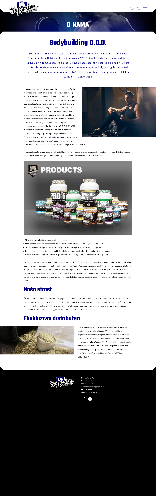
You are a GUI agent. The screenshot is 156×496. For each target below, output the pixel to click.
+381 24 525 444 (90, 384)
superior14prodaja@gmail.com (92, 387)
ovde (57, 137)
